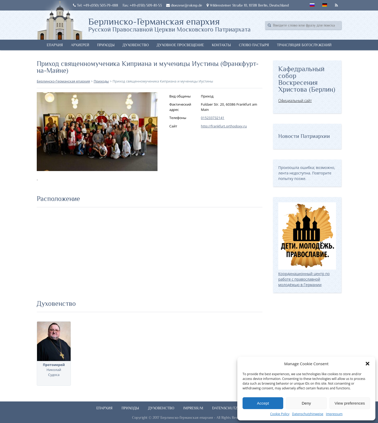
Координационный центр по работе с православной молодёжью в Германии (307, 276)
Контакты (221, 45)
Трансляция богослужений (304, 45)
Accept (263, 403)
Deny (306, 403)
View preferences (350, 403)
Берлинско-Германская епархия (169, 24)
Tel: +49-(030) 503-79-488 (95, 5)
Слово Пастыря (254, 45)
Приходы (106, 45)
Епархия (55, 45)
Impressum (334, 414)
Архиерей (80, 45)
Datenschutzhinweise (307, 414)
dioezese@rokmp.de (184, 5)
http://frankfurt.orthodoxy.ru (224, 126)
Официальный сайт (295, 100)
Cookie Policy (279, 414)
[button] (367, 363)
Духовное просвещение (180, 45)
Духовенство (136, 45)
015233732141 (212, 117)
